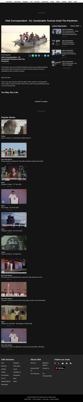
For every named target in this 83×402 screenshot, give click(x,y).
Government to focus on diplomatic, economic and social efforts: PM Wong (22, 346)
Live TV (3, 378)
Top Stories (9, 9)
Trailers (3, 136)
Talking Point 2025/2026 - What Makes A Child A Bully (16, 323)
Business (3, 366)
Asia (31, 9)
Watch (70, 9)
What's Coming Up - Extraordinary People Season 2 (16, 138)
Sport (14, 378)
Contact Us (46, 368)
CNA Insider (16, 366)
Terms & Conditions (37, 399)
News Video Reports (6, 159)
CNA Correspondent (67, 29)
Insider (52, 9)
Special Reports (5, 381)
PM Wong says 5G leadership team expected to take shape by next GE (21, 277)
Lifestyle (64, 9)
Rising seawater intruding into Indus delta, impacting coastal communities (22, 161)
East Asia (37, 9)
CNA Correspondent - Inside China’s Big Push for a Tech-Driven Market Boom (70, 33)
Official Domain (27, 399)
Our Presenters (35, 373)
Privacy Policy (46, 399)
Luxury (15, 369)
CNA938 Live (17, 372)
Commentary (45, 9)
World (15, 381)
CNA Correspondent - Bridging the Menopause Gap (69, 53)
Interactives (16, 375)
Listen (75, 9)
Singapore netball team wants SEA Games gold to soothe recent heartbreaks (23, 300)
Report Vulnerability (54, 399)
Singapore (25, 9)
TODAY (58, 9)
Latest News (17, 9)
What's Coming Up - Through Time (11, 254)
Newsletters (4, 384)
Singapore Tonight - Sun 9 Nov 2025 (11, 230)
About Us (33, 363)
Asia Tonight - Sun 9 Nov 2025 (10, 207)
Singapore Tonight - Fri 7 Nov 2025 (11, 184)
